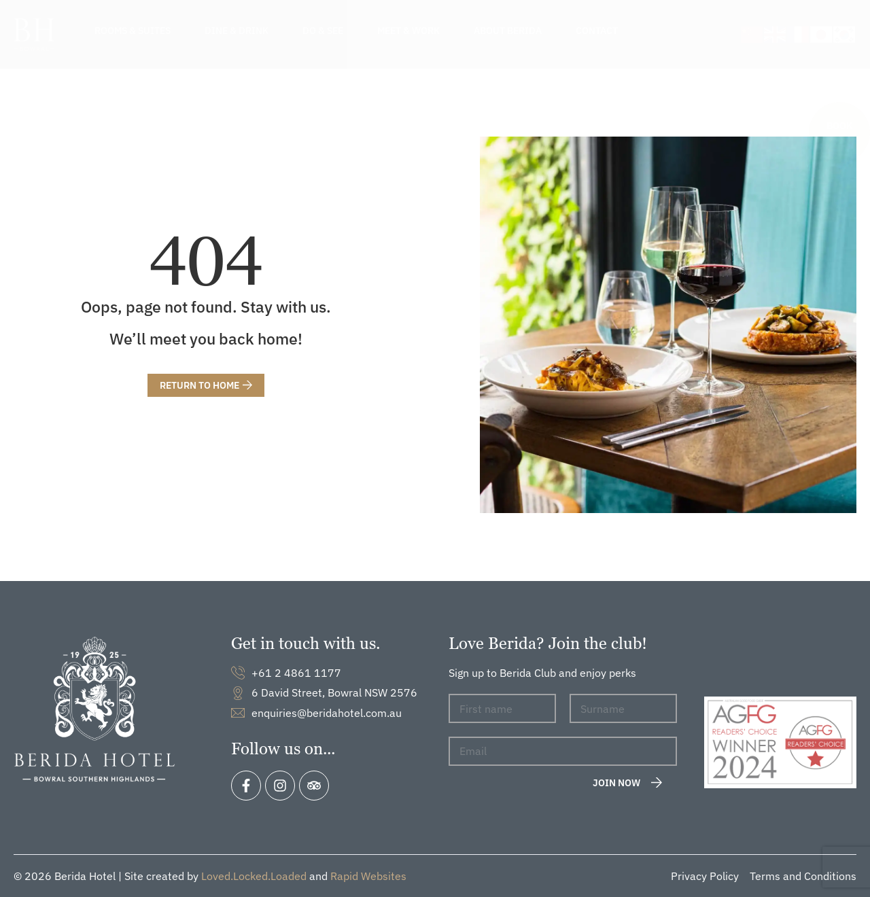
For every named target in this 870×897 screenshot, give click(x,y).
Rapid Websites (368, 876)
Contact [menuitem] (597, 30)
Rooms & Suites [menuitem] (132, 30)
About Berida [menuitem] (508, 30)
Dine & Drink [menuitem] (236, 30)
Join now (616, 783)
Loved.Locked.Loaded (254, 876)
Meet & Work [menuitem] (408, 30)
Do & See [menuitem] (322, 30)
